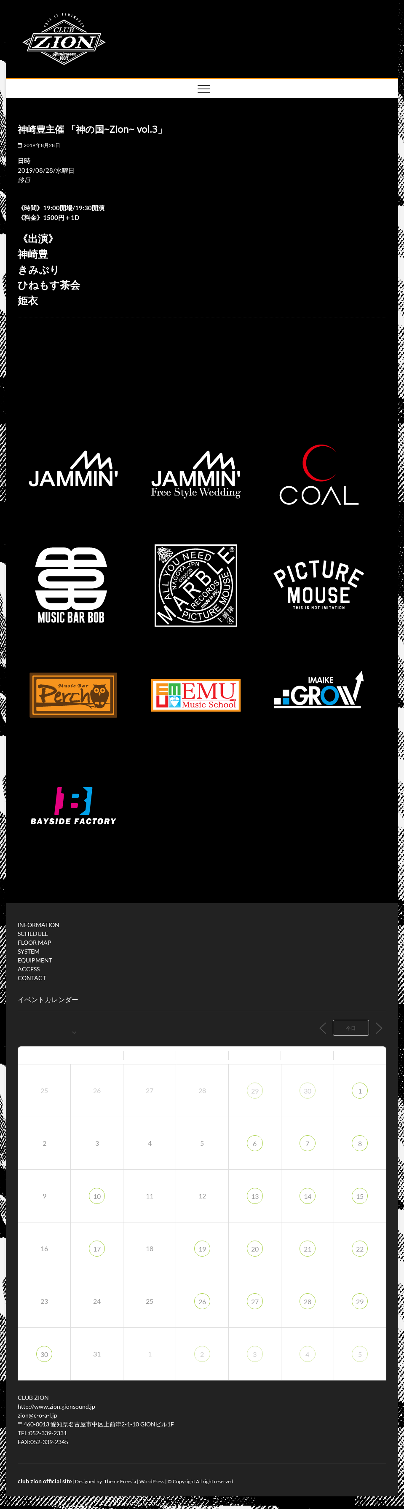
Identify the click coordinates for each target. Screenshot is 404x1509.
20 (255, 1249)
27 (255, 1301)
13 (255, 1196)
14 (307, 1196)
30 (307, 1091)
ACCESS (29, 969)
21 (307, 1249)
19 (202, 1249)
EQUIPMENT (35, 960)
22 (360, 1249)
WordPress (151, 1481)
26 (202, 1301)
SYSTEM (29, 951)
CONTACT (32, 977)
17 (97, 1249)
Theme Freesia (120, 1481)
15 (360, 1196)
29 (255, 1091)
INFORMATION (38, 924)
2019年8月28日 (39, 145)
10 (97, 1196)
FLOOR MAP (34, 942)
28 (307, 1301)
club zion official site (45, 1481)
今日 (351, 1028)
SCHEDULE (33, 933)
